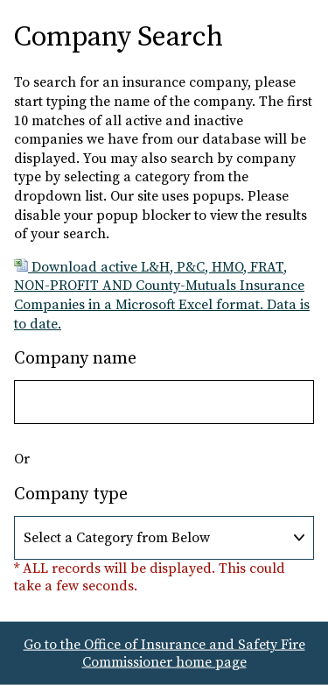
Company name (75, 359)
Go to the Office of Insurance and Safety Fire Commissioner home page (164, 653)
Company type (71, 494)
